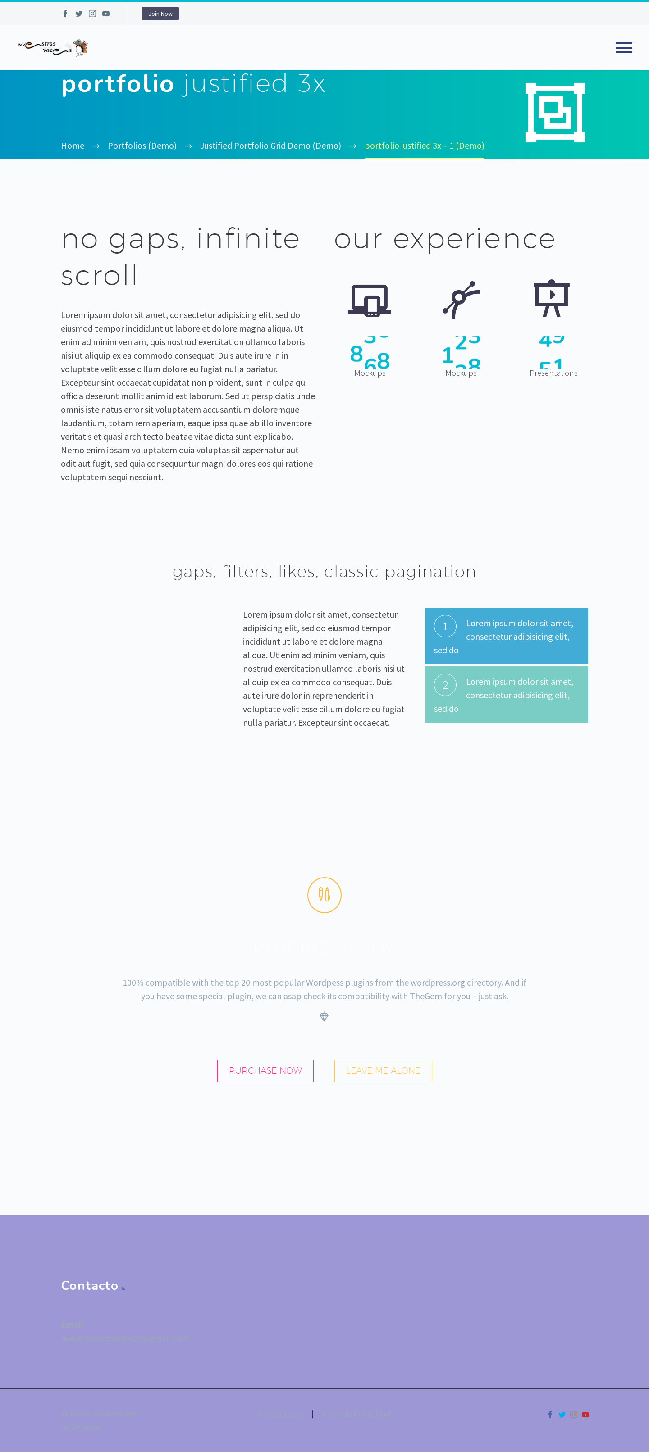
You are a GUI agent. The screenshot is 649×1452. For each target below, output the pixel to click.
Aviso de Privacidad (356, 1414)
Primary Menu (624, 47)
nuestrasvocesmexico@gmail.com (125, 1337)
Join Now (160, 13)
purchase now (265, 1070)
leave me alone (383, 1070)
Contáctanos (280, 1414)
